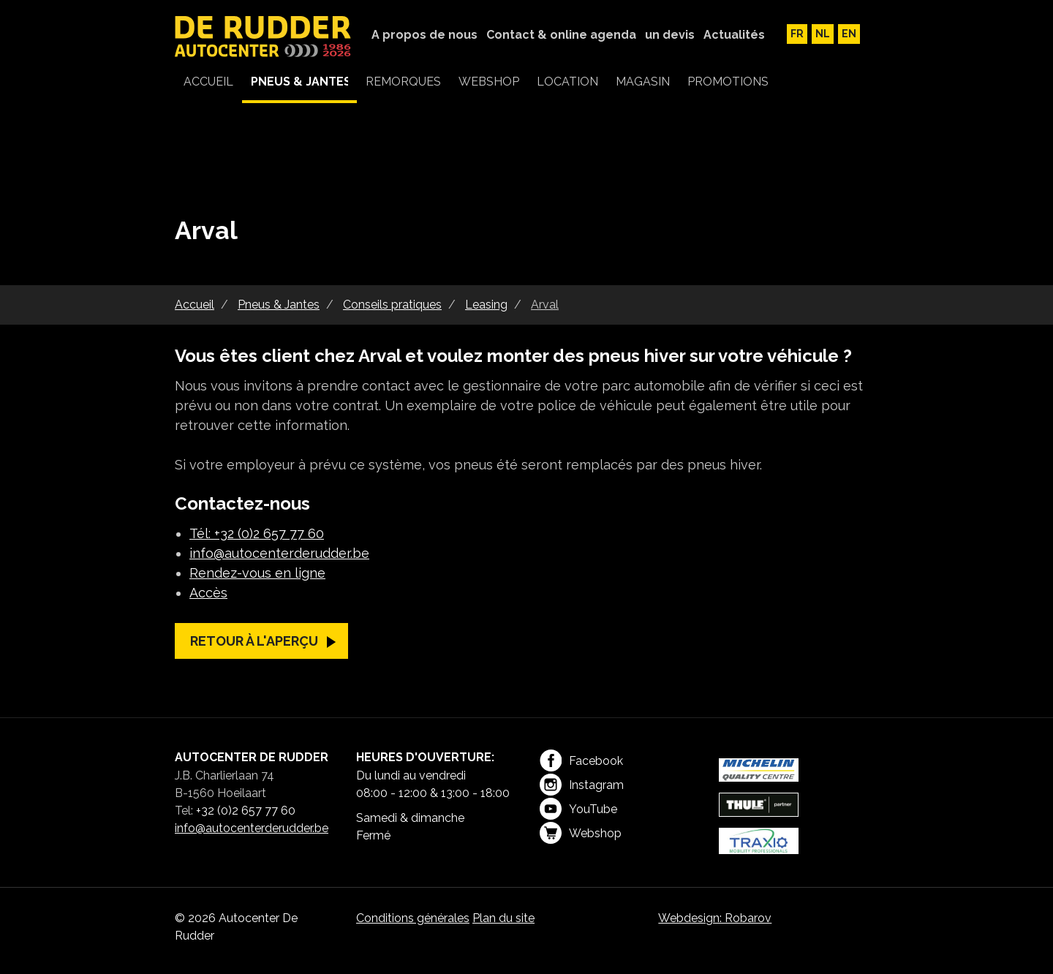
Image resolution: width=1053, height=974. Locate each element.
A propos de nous (424, 35)
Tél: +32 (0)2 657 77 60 (256, 533)
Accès (208, 592)
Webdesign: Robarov (714, 918)
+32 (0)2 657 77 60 (245, 811)
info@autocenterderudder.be (279, 553)
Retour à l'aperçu (254, 641)
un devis (670, 35)
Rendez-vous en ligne (257, 573)
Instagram (582, 785)
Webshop (581, 833)
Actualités (734, 35)
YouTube (578, 809)
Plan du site (503, 918)
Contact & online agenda (561, 35)
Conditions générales (412, 918)
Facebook (581, 760)
